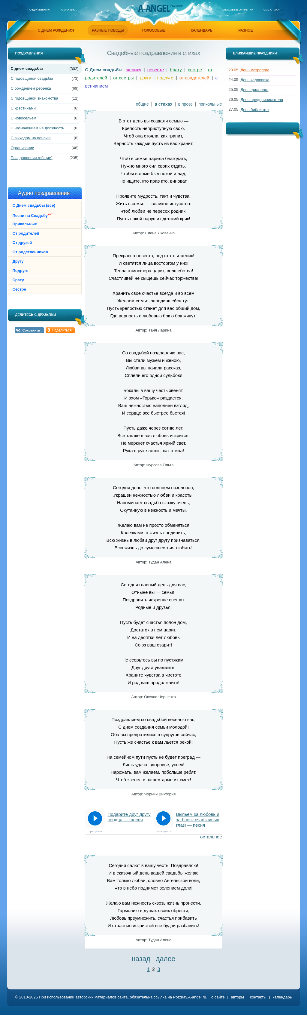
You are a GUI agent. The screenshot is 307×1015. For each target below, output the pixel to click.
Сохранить (31, 330)
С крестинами (23, 108)
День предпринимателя (262, 99)
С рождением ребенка (31, 88)
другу (145, 77)
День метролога (255, 70)
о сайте (218, 997)
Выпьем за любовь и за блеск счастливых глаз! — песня (197, 820)
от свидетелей (194, 77)
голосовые (153, 30)
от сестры (123, 77)
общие (142, 104)
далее (165, 959)
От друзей (22, 242)
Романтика (68, 9)
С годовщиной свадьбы (32, 78)
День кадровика (255, 80)
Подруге (21, 270)
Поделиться (62, 330)
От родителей (26, 233)
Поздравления (39, 9)
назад (141, 959)
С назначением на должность (37, 128)
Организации (23, 148)
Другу (18, 261)
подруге (165, 77)
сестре (195, 69)
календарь (201, 30)
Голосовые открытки (237, 9)
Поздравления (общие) (32, 158)
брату (176, 69)
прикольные (210, 104)
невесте (155, 69)
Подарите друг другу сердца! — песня (129, 817)
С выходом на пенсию (31, 138)
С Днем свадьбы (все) (34, 205)
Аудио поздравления (44, 193)
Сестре (19, 289)
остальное (211, 836)
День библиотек (255, 109)
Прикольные (25, 224)
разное (245, 30)
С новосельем (23, 118)
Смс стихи (271, 9)
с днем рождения (56, 30)
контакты (258, 997)
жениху (133, 69)
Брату (18, 280)
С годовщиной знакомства (34, 98)
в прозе (185, 104)
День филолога (255, 90)
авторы (237, 997)
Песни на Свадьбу (33, 215)
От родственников (30, 252)
